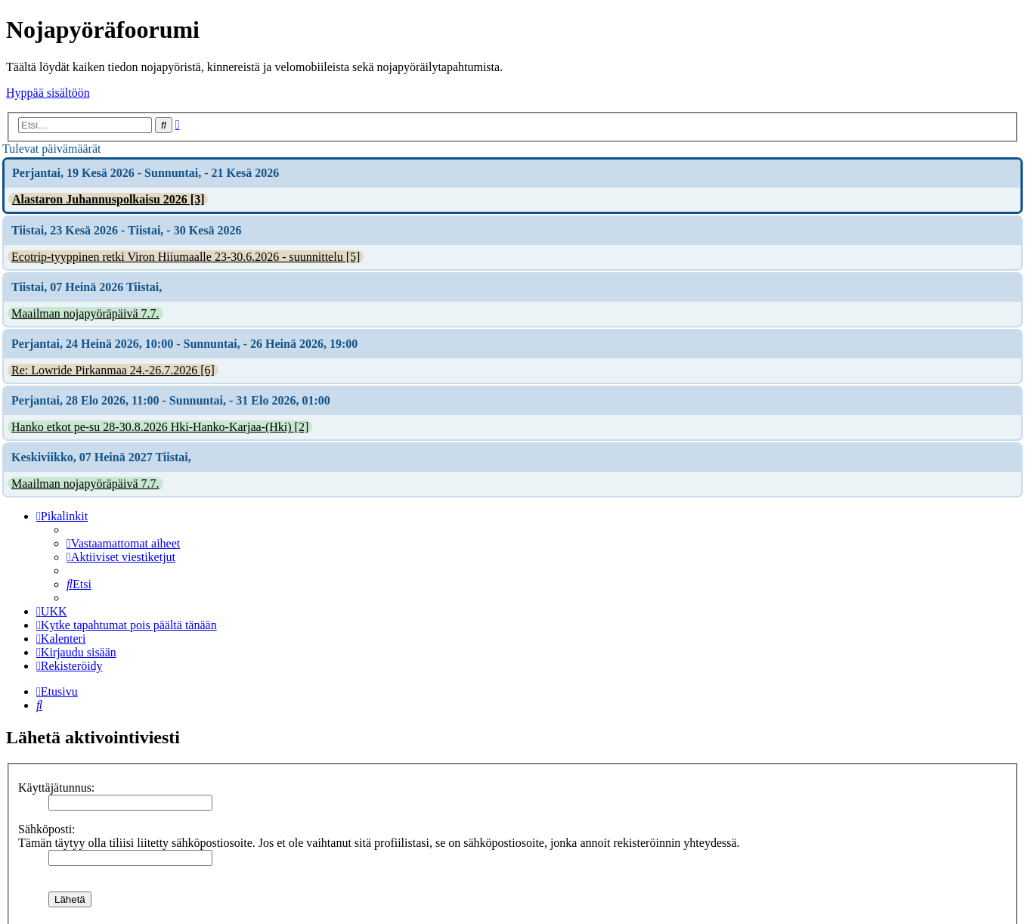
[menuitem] (123, 543)
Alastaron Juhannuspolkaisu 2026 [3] (108, 199)
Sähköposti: (47, 829)
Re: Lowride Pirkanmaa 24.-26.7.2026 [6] (113, 370)
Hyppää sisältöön (48, 92)
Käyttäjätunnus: (56, 787)
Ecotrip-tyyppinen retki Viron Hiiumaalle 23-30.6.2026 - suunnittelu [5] (185, 256)
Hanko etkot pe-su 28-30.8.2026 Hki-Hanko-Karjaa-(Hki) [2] (159, 426)
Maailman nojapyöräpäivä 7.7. (85, 313)
